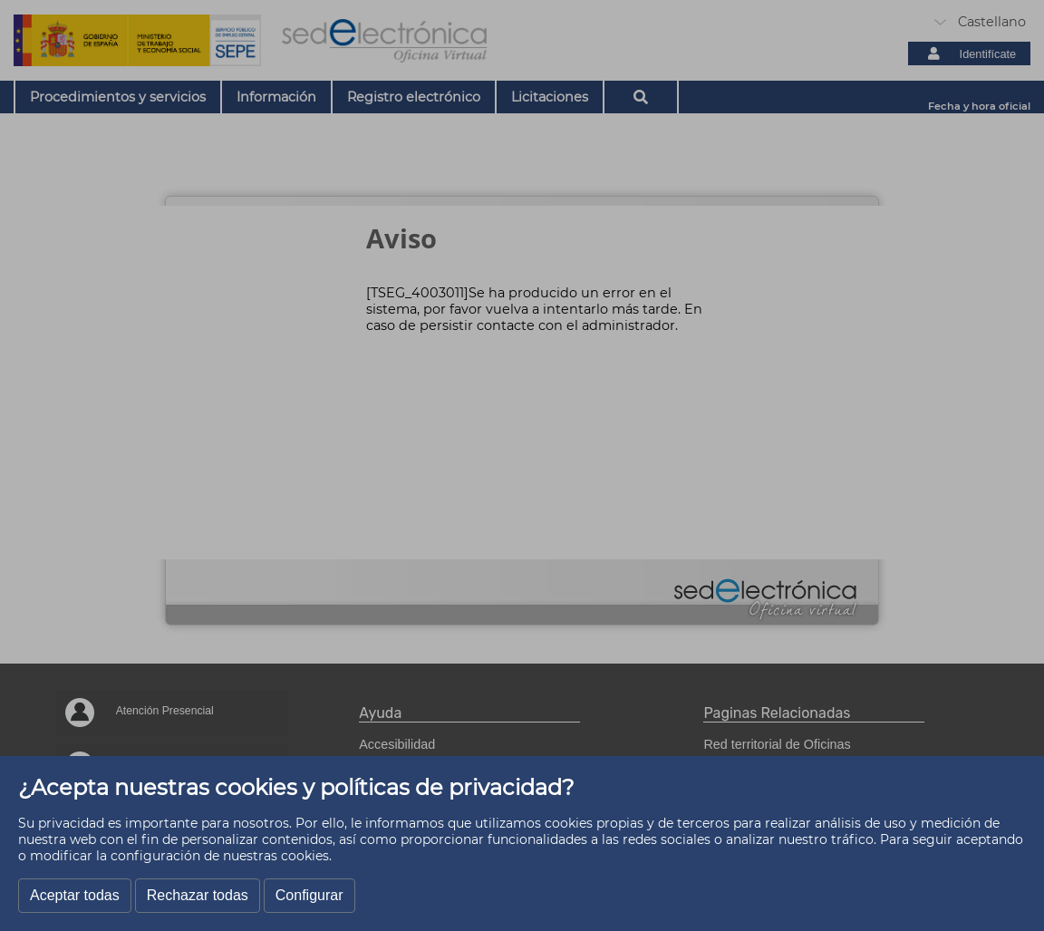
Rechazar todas (197, 895)
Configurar (309, 895)
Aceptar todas (75, 895)
